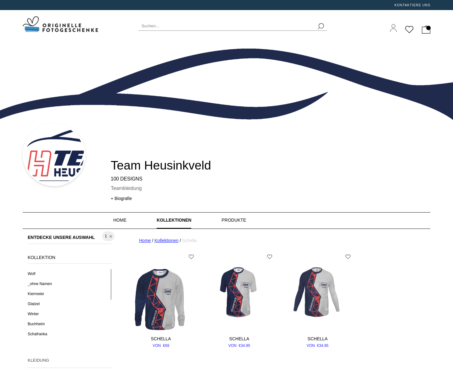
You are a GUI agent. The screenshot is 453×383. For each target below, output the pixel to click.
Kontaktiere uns (412, 5)
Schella (161, 338)
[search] (321, 26)
